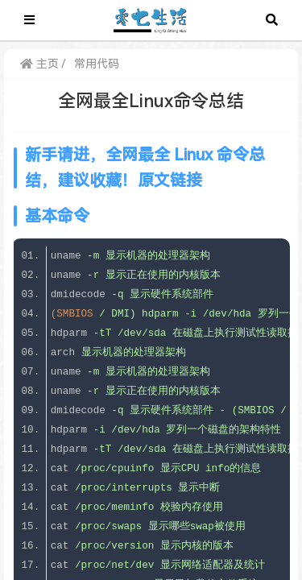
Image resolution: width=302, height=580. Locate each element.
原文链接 (170, 180)
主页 (39, 63)
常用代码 (96, 63)
